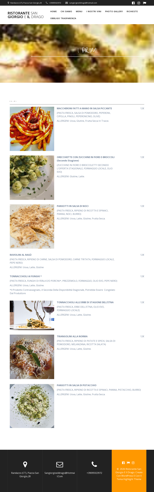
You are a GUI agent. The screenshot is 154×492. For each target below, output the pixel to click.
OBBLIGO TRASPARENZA (63, 18)
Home (53, 11)
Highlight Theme (132, 479)
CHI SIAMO (66, 11)
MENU (79, 11)
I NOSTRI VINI (93, 11)
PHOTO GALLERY (114, 11)
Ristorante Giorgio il (26, 15)
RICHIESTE (132, 11)
